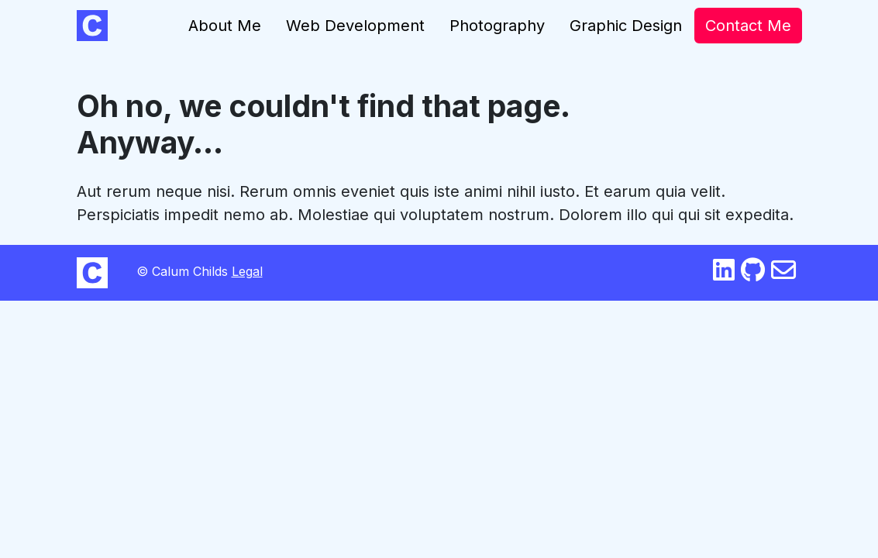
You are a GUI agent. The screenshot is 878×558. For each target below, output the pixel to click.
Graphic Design (626, 25)
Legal (247, 271)
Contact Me (748, 25)
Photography (497, 25)
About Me (224, 25)
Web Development (355, 25)
